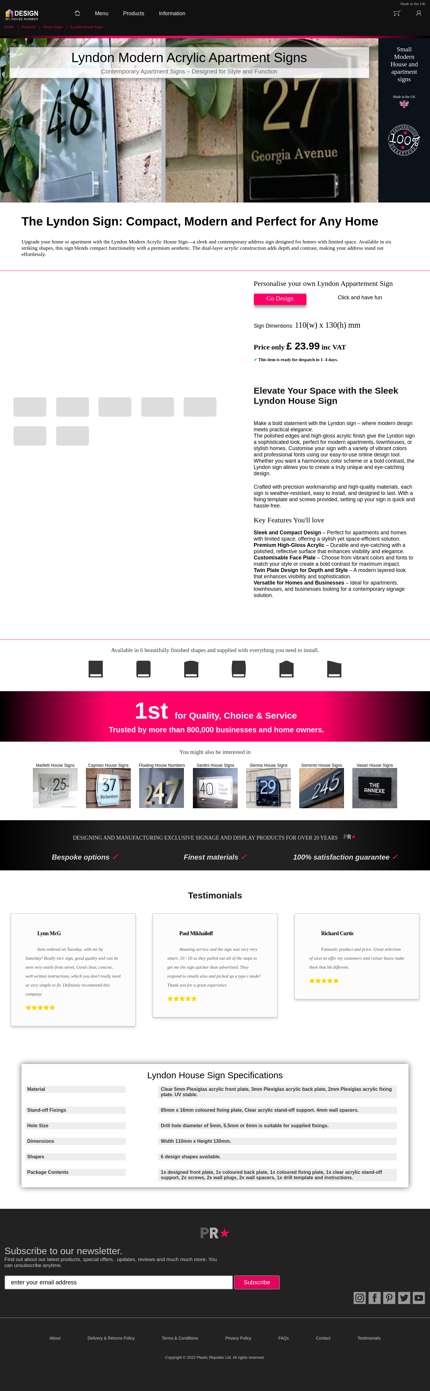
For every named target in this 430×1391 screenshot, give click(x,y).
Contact (323, 1338)
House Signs (53, 26)
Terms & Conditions (180, 1338)
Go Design (279, 298)
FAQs (283, 1338)
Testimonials (368, 1338)
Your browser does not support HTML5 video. (123, 335)
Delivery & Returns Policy (111, 1338)
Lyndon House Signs (87, 26)
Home (9, 26)
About (55, 1338)
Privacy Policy (238, 1338)
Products (29, 26)
